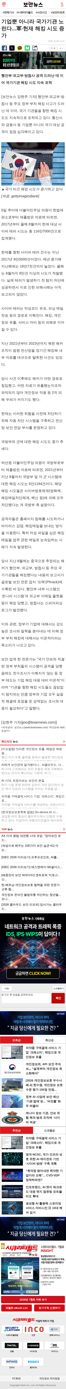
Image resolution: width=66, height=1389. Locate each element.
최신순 (49, 1040)
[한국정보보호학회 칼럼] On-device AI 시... (31, 817)
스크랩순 (49, 1130)
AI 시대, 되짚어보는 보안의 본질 (32, 785)
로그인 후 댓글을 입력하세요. (26, 998)
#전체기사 (8, 12)
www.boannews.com (36, 727)
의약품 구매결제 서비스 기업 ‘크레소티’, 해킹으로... (33, 801)
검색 (62, 4)
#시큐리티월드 (25, 12)
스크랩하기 (58, 988)
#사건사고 (41, 12)
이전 (7, 988)
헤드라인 (9, 741)
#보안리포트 (57, 12)
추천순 (16, 1130)
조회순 (16, 1040)
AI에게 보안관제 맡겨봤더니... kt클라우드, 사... (32, 769)
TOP (7, 829)
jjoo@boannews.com (38, 722)
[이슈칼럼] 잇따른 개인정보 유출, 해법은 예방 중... (32, 753)
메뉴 (4, 4)
